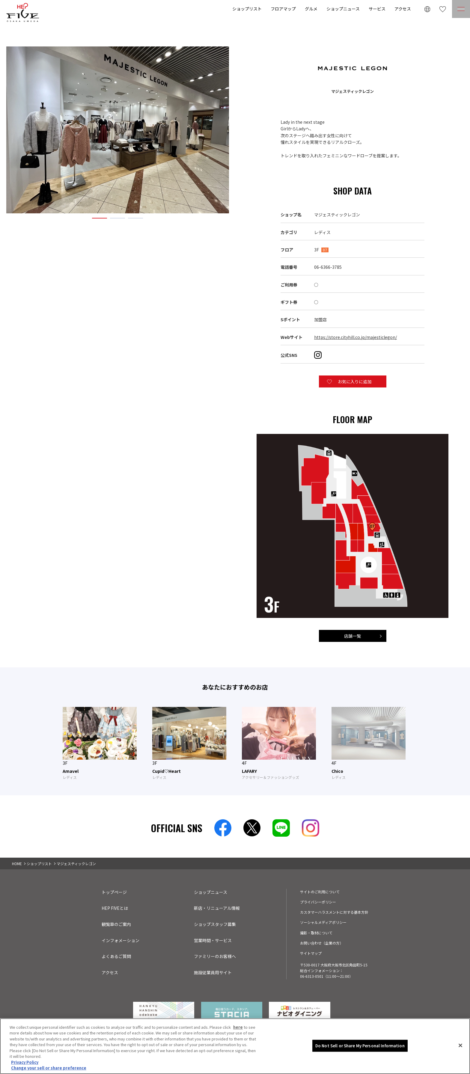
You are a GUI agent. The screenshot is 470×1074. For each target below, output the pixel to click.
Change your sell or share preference (48, 1068)
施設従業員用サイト (213, 972)
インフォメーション (120, 940)
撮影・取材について (316, 932)
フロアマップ (283, 9)
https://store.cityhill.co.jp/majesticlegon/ (355, 337)
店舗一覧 (352, 636)
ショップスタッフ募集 (215, 924)
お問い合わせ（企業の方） (321, 942)
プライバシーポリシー (318, 901)
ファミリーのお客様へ (215, 956)
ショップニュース (343, 9)
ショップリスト (247, 9)
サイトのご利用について (320, 891)
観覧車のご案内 (116, 924)
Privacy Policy (24, 1062)
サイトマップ (311, 953)
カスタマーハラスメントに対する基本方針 (334, 912)
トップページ (114, 892)
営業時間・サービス (213, 940)
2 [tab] (117, 218)
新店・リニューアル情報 (217, 908)
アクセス (402, 9)
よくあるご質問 (116, 956)
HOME (17, 863)
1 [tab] (99, 218)
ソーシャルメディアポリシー (323, 922)
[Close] (460, 1045)
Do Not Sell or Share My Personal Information (360, 1046)
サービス (377, 9)
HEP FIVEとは (115, 908)
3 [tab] (135, 218)
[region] (235, 1046)
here (238, 1027)
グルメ (311, 9)
